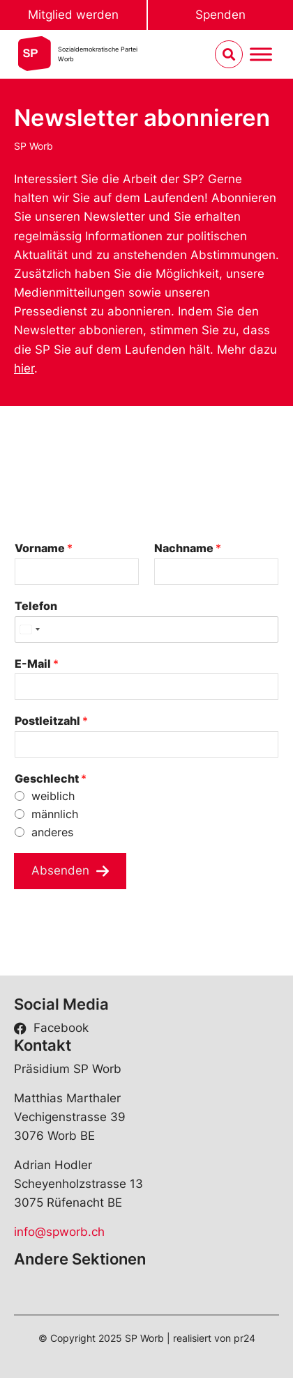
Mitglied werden (73, 15)
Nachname (187, 548)
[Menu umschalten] (261, 54)
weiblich (53, 796)
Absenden (60, 870)
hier (24, 368)
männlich (54, 814)
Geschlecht (51, 778)
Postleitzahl (51, 721)
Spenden (220, 15)
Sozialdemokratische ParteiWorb (97, 54)
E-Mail (37, 664)
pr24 (244, 1338)
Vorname (44, 548)
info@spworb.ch (59, 1232)
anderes (52, 832)
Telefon (36, 606)
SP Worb (33, 146)
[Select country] (29, 629)
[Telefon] (146, 629)
